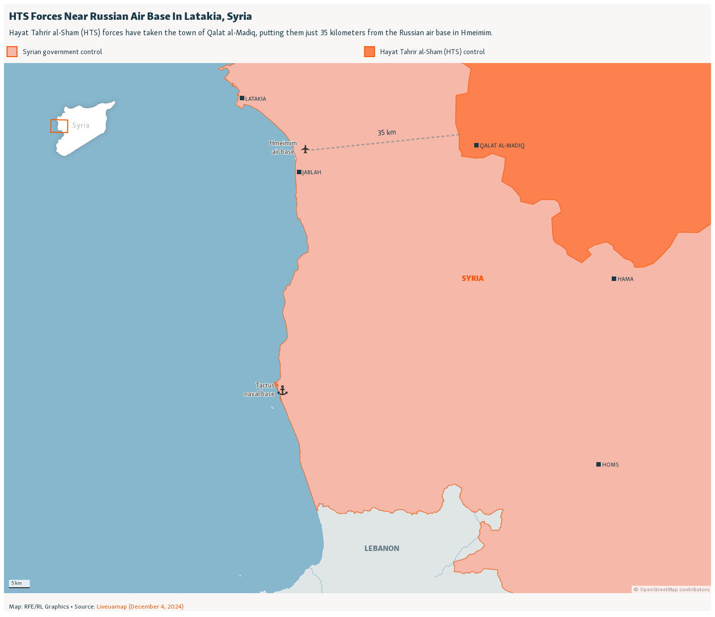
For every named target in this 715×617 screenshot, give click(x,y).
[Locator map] (357, 307)
